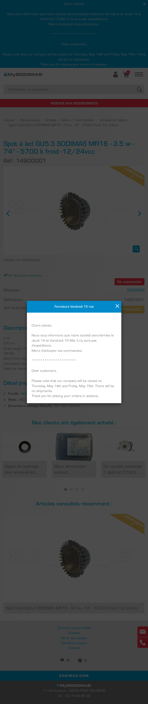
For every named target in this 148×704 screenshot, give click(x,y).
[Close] (117, 306)
